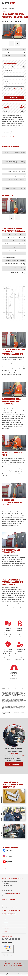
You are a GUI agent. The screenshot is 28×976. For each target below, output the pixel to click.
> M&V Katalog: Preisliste (11, 910)
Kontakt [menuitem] (6, 931)
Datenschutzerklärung (19, 88)
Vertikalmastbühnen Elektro (8, 8)
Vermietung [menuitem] (7, 916)
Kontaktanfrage (14, 764)
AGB (14, 967)
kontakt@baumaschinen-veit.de (16, 755)
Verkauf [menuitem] (6, 919)
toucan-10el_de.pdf (9, 136)
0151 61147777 (11, 895)
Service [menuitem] (6, 922)
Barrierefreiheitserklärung (12, 963)
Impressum (14, 965)
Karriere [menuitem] (6, 928)
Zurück (4, 868)
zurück (4, 11)
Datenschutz (21, 965)
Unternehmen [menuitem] (7, 925)
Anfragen (21, 974)
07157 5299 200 (15, 753)
